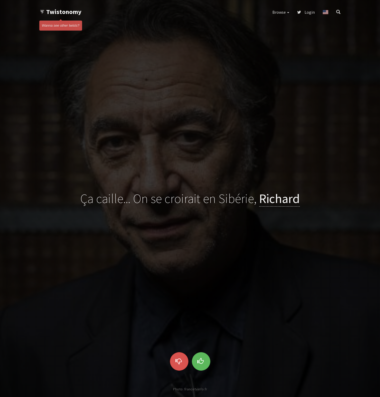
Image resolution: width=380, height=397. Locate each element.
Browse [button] (280, 12)
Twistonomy (61, 12)
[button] (325, 12)
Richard (279, 198)
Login (306, 12)
